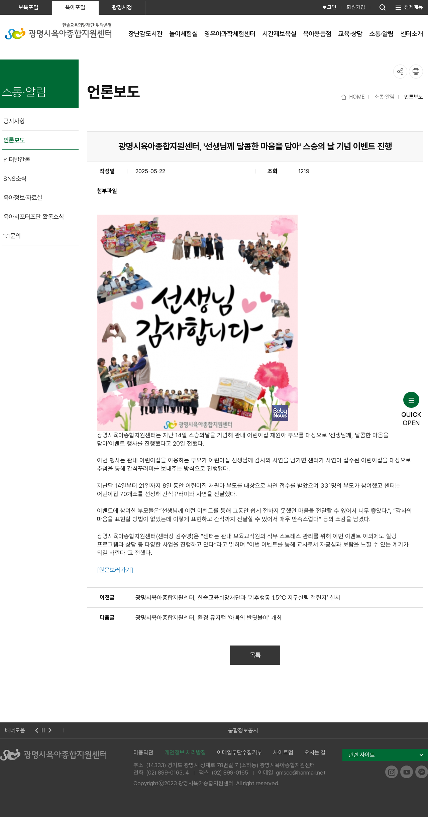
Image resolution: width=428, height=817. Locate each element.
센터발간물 (16, 159)
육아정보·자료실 (22, 198)
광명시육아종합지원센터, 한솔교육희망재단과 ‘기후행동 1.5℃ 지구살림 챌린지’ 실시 (237, 597)
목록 (255, 655)
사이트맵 (283, 752)
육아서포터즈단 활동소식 (33, 217)
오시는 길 (315, 752)
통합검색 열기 (382, 7)
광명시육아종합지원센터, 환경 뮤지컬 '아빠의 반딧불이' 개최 (208, 617)
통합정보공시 (243, 730)
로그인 (329, 7)
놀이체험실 (183, 34)
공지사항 (14, 121)
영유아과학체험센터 (229, 34)
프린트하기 (416, 72)
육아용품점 (317, 34)
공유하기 (400, 72)
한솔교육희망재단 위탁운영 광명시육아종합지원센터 (58, 31)
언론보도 (14, 140)
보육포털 (28, 7)
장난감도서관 (145, 34)
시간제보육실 (279, 34)
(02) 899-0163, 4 (167, 772)
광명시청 (122, 7)
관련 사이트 (361, 754)
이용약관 (143, 752)
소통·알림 (381, 34)
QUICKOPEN (411, 409)
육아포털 (75, 7)
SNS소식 (14, 179)
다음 (49, 730)
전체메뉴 (413, 7)
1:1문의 (12, 236)
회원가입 (355, 7)
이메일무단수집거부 (239, 752)
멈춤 (43, 730)
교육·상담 (350, 34)
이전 (36, 730)
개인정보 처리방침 (185, 752)
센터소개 (411, 34)
